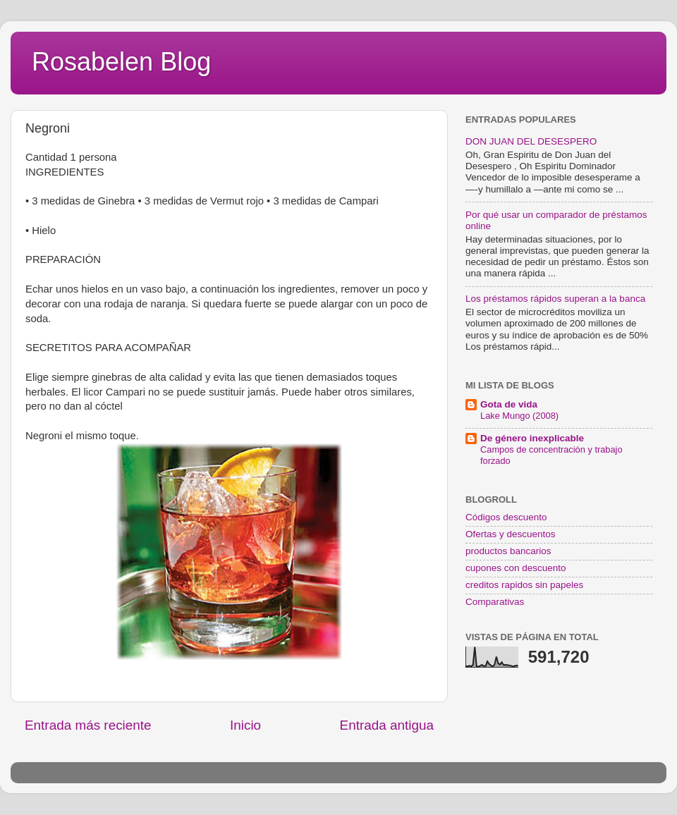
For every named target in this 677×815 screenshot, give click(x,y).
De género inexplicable (532, 438)
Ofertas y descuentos (510, 534)
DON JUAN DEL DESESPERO (531, 141)
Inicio (245, 725)
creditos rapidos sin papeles (524, 585)
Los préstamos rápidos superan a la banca (555, 298)
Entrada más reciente (88, 725)
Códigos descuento (506, 517)
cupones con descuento (515, 568)
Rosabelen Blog (121, 61)
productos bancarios (508, 551)
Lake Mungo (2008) (519, 415)
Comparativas (494, 601)
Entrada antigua (387, 725)
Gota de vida (508, 404)
